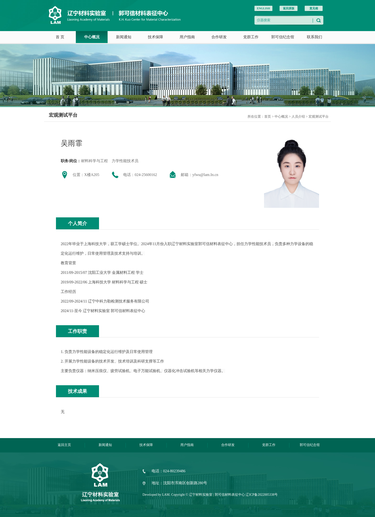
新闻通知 (123, 37)
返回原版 (288, 8)
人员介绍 (299, 116)
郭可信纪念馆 (282, 37)
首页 (267, 116)
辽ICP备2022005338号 (262, 494)
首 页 (60, 37)
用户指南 (187, 37)
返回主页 (64, 445)
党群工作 (251, 37)
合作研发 (219, 37)
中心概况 (91, 37)
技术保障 (155, 37)
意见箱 (313, 8)
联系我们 (314, 37)
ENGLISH (263, 8)
